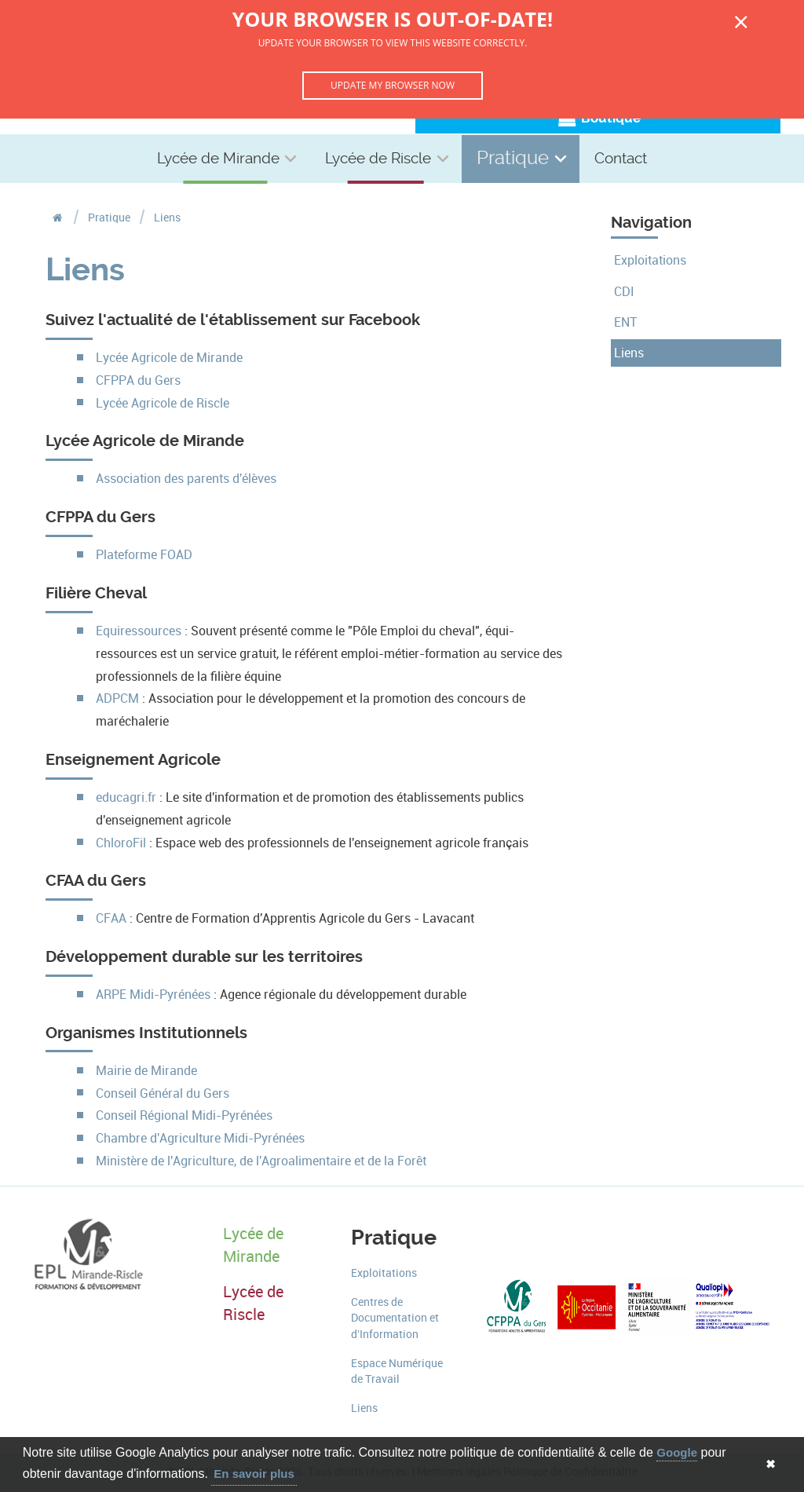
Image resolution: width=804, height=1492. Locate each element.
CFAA (111, 918)
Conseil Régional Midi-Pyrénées (184, 1115)
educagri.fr (126, 797)
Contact (613, 156)
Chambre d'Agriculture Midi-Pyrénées (200, 1138)
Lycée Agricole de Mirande (169, 357)
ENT (626, 322)
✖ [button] (771, 1464)
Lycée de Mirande (225, 156)
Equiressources (138, 630)
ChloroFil (121, 843)
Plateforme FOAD (144, 554)
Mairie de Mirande (146, 1070)
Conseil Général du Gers (162, 1093)
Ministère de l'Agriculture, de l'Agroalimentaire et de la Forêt (262, 1161)
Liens (629, 353)
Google (676, 1452)
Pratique (513, 156)
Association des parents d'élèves (186, 478)
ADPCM (117, 698)
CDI (624, 291)
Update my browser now (393, 85)
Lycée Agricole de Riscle (162, 403)
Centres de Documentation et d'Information (395, 1318)
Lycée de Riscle (385, 156)
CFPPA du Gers (138, 380)
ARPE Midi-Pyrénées (153, 994)
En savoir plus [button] (254, 1473)
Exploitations (650, 260)
